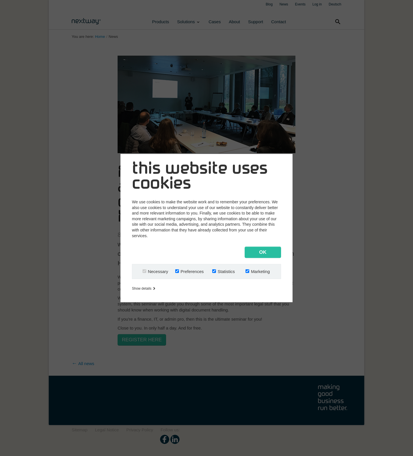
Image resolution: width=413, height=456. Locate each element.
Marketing (260, 271)
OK (263, 252)
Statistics (226, 271)
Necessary (158, 271)
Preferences (192, 271)
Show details (143, 288)
